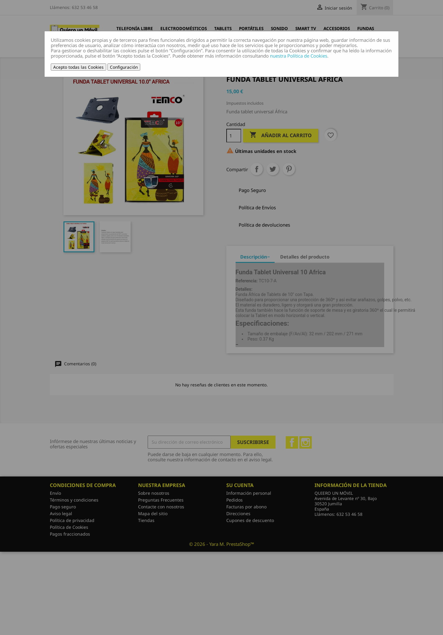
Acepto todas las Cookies (78, 67)
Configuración (124, 67)
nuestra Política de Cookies (298, 56)
